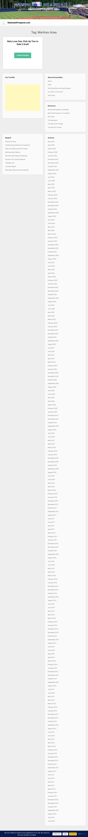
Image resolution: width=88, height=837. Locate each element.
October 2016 (52, 551)
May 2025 (51, 184)
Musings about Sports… (13, 152)
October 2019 (52, 423)
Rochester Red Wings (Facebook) (16, 156)
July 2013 (51, 689)
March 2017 (52, 533)
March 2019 (52, 447)
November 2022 (53, 291)
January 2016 (52, 583)
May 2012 (51, 739)
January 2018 (52, 497)
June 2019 (51, 437)
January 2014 (52, 668)
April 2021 (51, 358)
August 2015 (52, 600)
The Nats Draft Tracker (55, 124)
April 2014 (51, 657)
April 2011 (51, 785)
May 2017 (51, 526)
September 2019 (53, 426)
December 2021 (53, 330)
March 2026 (52, 149)
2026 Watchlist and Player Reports (59, 88)
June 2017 (51, 522)
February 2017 (52, 536)
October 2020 (52, 380)
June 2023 (51, 266)
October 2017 (52, 508)
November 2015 (53, 590)
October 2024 (52, 209)
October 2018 (52, 465)
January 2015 (52, 625)
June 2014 (51, 650)
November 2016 (53, 547)
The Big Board (52, 120)
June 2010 (51, 821)
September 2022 (53, 298)
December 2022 (53, 287)
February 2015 (52, 622)
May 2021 (51, 355)
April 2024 (51, 230)
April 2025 (51, 188)
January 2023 (52, 284)
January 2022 (52, 327)
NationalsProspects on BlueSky (58, 110)
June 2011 (51, 778)
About (50, 81)
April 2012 (51, 743)
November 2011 (53, 760)
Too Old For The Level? (55, 92)
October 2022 (52, 294)
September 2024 (53, 213)
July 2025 (51, 177)
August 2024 (52, 216)
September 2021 (53, 341)
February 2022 (52, 323)
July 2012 (51, 732)
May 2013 (51, 696)
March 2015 (52, 618)
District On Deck (10, 142)
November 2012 (53, 718)
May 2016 (51, 568)
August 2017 (52, 515)
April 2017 (51, 529)
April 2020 (51, 401)
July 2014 (51, 647)
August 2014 (52, 643)
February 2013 (52, 707)
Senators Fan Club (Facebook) (15, 159)
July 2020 (51, 390)
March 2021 (52, 362)
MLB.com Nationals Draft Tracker (16, 149)
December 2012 (53, 714)
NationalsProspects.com (44, 9)
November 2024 (53, 205)
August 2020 (52, 387)
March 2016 (52, 575)
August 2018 (52, 472)
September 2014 (53, 640)
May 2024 (51, 227)
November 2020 (53, 376)
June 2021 (51, 351)
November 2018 (53, 462)
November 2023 (53, 248)
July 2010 (51, 817)
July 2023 (51, 262)
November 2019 (53, 419)
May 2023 (51, 270)
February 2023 (52, 280)
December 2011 (53, 757)
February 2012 (52, 750)
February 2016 (52, 579)
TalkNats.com (9, 163)
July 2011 (51, 775)
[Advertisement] (22, 97)
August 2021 (52, 344)
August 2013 (52, 686)
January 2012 (52, 753)
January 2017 (52, 540)
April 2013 (51, 700)
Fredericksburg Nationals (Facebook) (17, 145)
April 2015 (51, 615)
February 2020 (52, 408)
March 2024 (52, 234)
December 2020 (53, 373)
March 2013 (52, 704)
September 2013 (53, 682)
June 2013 (51, 693)
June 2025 (51, 181)
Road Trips (51, 95)
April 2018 (51, 487)
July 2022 (51, 305)
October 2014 (52, 636)
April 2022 (51, 316)
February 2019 (52, 451)
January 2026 (52, 156)
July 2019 (51, 433)
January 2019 (52, 455)
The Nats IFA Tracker (55, 127)
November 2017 (53, 504)
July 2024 (51, 220)
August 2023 (52, 259)
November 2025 (53, 163)
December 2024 (53, 202)
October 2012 (52, 721)
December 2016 (53, 543)
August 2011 (52, 771)
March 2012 (52, 746)
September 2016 (53, 554)
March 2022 (52, 319)
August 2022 (52, 302)
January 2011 (52, 796)
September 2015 (53, 597)
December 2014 (53, 629)
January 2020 (52, 412)
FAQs (49, 85)
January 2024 (52, 241)
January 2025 (52, 198)
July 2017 (51, 519)
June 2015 (51, 607)
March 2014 (52, 661)
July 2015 (51, 604)
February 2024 (52, 238)
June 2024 (51, 223)
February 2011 (52, 792)
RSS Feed (51, 117)
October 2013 (52, 679)
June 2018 (51, 479)
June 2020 (51, 394)
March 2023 (52, 277)
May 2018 (51, 483)
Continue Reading (23, 55)
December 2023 (53, 245)
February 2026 (52, 152)
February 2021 (52, 366)
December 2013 (53, 672)
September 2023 (53, 255)
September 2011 (53, 768)
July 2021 (51, 348)
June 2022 (51, 309)
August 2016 (52, 558)
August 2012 (52, 729)
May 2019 (51, 440)
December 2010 (53, 800)
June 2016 (51, 565)
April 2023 (51, 273)
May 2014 (51, 654)
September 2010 (53, 810)
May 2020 (51, 398)
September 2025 (53, 170)
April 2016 (51, 572)
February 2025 (52, 195)
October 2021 (52, 337)
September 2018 (53, 469)
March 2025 (52, 191)
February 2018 (52, 494)
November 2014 (53, 632)
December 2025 (53, 159)
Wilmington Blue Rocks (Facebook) (17, 170)
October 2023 (52, 252)
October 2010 (52, 807)
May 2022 (51, 312)
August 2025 (52, 173)
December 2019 (53, 415)
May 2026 (51, 142)
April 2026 (51, 145)
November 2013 (53, 675)
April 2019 (51, 444)
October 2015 (52, 593)
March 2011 (52, 789)
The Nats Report (10, 166)
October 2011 (52, 764)
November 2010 (53, 803)
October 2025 (52, 166)
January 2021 (52, 369)
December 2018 (53, 458)
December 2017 (53, 501)
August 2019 (52, 430)
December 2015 (53, 586)
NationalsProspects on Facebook (59, 113)
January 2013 (52, 711)
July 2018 (51, 476)
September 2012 (53, 725)
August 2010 (52, 814)
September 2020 (53, 383)
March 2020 (52, 405)
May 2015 (51, 611)
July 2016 (51, 561)
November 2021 (53, 334)
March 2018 (52, 490)
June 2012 (51, 736)
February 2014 (52, 664)
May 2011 (51, 782)
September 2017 (53, 511)
